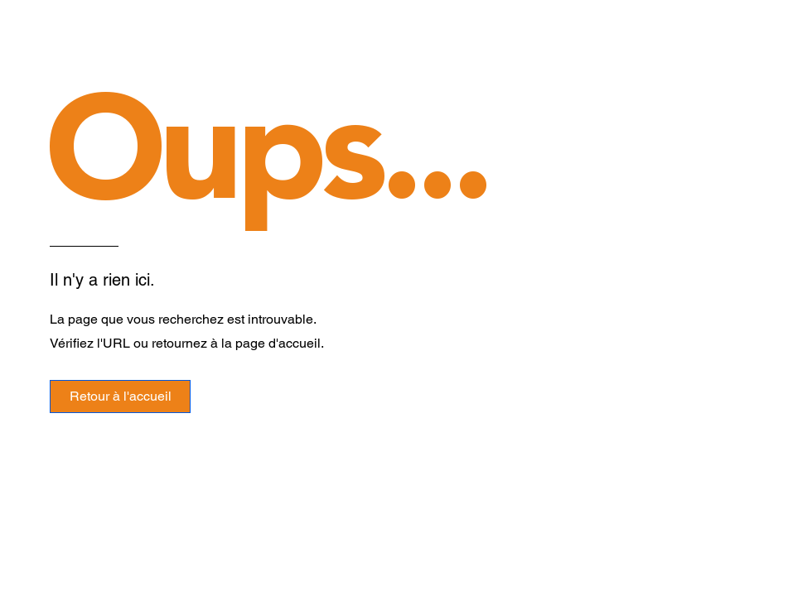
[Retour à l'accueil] (120, 396)
